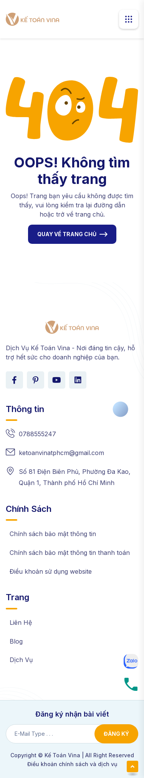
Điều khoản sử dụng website (51, 571)
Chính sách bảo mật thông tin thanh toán (70, 552)
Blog (16, 641)
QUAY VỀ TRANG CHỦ (66, 234)
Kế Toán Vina (62, 755)
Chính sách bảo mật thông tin (53, 534)
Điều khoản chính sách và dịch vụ (72, 764)
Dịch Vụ (21, 660)
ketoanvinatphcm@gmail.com (61, 453)
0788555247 (37, 434)
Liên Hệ (21, 622)
